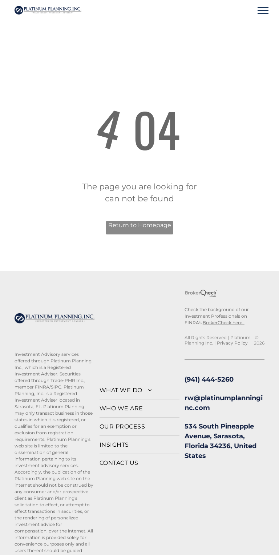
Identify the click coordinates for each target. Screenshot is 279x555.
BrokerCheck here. (223, 322)
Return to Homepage (139, 225)
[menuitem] (139, 390)
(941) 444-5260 (209, 379)
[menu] (263, 10)
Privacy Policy (232, 343)
